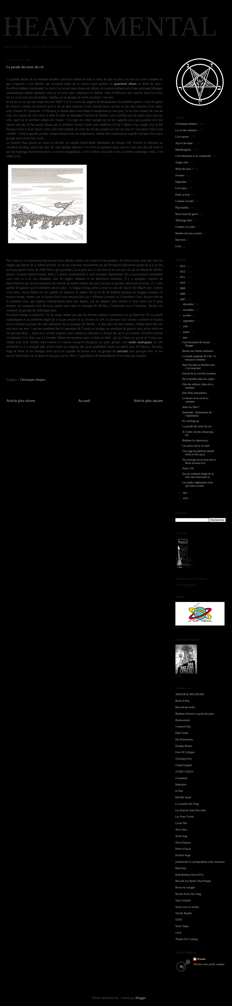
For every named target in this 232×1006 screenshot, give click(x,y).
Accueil (84, 400)
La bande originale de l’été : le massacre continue (199, 358)
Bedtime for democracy (195, 440)
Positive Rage (183, 855)
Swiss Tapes (182, 926)
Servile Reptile (183, 913)
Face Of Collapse (184, 752)
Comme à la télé (184, 201)
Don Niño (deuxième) (194, 392)
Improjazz (181, 784)
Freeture (180, 175)
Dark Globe (181, 733)
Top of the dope (184, 143)
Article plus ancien (148, 400)
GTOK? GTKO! (184, 771)
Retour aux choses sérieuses (197, 350)
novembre (188, 309)
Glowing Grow (183, 758)
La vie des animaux (186, 130)
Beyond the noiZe (185, 707)
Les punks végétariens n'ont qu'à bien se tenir (197, 484)
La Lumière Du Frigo (187, 803)
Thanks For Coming (186, 939)
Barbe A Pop (182, 700)
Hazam (201, 959)
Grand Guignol (183, 765)
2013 (183, 266)
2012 (183, 271)
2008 (183, 293)
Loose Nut (181, 823)
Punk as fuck (182, 194)
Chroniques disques (33, 379)
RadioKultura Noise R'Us (189, 874)
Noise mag (181, 836)
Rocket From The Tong (188, 894)
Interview (180, 239)
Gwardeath (181, 778)
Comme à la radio (185, 226)
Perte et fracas (183, 848)
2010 (183, 282)
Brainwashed (182, 720)
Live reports (182, 136)
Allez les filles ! (191, 407)
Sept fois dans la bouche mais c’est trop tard (198, 366)
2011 (183, 277)
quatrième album (125, 84)
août (185, 326)
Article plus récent (20, 400)
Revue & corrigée (185, 887)
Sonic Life (188, 468)
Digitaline (180, 181)
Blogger (140, 998)
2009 (183, 288)
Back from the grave (186, 214)
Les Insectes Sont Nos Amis (190, 810)
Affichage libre (183, 220)
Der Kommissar (184, 739)
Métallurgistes (183, 149)
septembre (189, 320)
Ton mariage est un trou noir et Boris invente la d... (199, 461)
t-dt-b (178, 932)
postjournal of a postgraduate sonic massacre (200, 861)
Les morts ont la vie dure (196, 445)
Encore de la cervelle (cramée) (199, 373)
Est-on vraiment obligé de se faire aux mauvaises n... (198, 475)
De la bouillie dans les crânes (198, 379)
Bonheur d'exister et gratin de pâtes (194, 713)
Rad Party (180, 868)
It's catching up (190, 421)
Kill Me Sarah (183, 797)
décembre (188, 304)
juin (185, 337)
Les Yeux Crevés (184, 816)
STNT (178, 919)
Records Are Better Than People (193, 881)
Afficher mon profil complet (209, 964)
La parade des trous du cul (196, 426)
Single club (181, 162)
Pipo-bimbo (181, 207)
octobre (187, 315)
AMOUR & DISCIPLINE (189, 694)
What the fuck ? (184, 168)
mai (185, 492)
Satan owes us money (187, 906)
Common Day (183, 726)
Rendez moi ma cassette (188, 233)
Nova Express (183, 842)
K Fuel (179, 790)
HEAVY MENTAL (110, 26)
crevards (122, 351)
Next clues (181, 829)
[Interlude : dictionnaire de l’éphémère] (197, 414)
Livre (178, 246)
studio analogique (140, 342)
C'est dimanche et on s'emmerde (193, 156)
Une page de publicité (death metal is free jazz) (198, 453)
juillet (186, 332)
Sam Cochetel (183, 900)
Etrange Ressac (183, 745)
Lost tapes (181, 188)
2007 (183, 299)
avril (186, 498)
